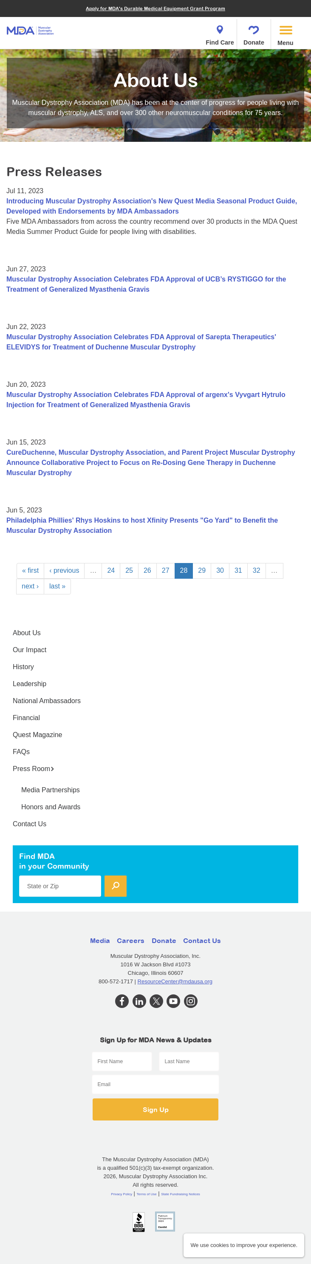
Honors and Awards (50, 807)
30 (220, 570)
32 (256, 570)
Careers (130, 940)
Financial (26, 717)
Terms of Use (147, 1194)
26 (147, 570)
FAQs (21, 751)
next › (30, 586)
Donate (253, 33)
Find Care (220, 33)
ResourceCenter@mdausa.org (175, 981)
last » (57, 586)
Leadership (29, 683)
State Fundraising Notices (180, 1194)
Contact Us (29, 824)
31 (238, 570)
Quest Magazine (37, 734)
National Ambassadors (47, 700)
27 (166, 570)
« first (30, 570)
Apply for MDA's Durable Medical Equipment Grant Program (155, 8)
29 (202, 570)
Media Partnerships (50, 790)
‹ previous (64, 570)
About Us (27, 632)
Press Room (33, 768)
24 (111, 570)
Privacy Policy (121, 1194)
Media (100, 940)
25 (129, 570)
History (23, 666)
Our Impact (29, 649)
